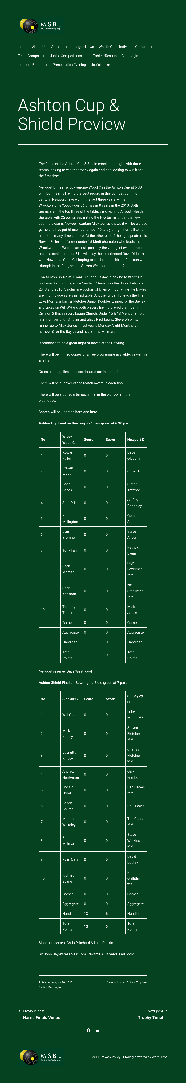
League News (83, 47)
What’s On (107, 47)
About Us (39, 47)
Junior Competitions (66, 56)
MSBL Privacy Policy (106, 1057)
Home (22, 47)
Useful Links (100, 65)
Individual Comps (133, 47)
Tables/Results (105, 56)
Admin (56, 47)
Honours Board (30, 65)
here (78, 412)
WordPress (159, 1057)
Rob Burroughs (52, 987)
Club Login (129, 56)
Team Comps (28, 56)
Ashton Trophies (137, 982)
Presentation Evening (69, 65)
